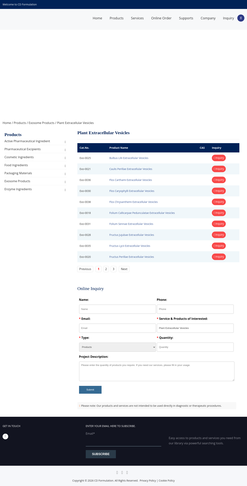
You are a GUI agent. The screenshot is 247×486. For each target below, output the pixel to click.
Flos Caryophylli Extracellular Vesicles (131, 191)
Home (97, 18)
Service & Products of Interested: (182, 319)
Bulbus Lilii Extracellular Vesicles (128, 158)
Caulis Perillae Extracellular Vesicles (130, 169)
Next (124, 269)
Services (137, 18)
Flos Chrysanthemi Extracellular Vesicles (133, 202)
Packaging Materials (18, 173)
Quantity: (165, 338)
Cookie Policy (167, 480)
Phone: (162, 300)
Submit (90, 389)
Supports (186, 18)
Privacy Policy (148, 480)
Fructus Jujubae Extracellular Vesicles (131, 235)
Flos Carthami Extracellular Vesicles (130, 180)
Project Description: (93, 357)
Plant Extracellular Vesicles (75, 123)
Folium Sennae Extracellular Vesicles (131, 224)
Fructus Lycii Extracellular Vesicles (129, 246)
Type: (84, 338)
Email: (85, 319)
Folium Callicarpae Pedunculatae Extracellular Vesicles (142, 213)
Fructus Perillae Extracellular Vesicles (131, 257)
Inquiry (228, 18)
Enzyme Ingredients (18, 189)
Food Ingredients (16, 165)
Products (117, 18)
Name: (84, 300)
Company (208, 18)
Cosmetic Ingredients (19, 157)
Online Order (161, 18)
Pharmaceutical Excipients (22, 149)
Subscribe (101, 454)
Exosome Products (41, 123)
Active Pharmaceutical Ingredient (27, 141)
